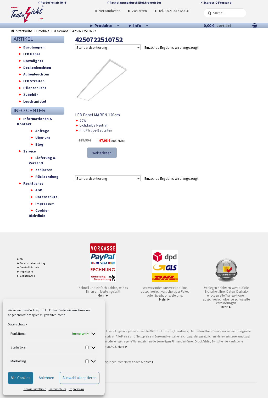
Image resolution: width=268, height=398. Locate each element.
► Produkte (101, 25)
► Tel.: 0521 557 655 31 (172, 10)
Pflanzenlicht (34, 87)
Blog (39, 144)
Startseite (24, 31)
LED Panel (31, 53)
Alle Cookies (20, 377)
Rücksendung (47, 176)
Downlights (33, 60)
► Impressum (25, 271)
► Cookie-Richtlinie (28, 267)
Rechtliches (33, 183)
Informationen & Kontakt (34, 121)
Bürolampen (33, 47)
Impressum (76, 389)
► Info (134, 25)
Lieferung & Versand (42, 160)
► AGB (21, 259)
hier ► (150, 362)
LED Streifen (33, 81)
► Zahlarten (137, 10)
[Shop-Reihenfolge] (108, 47)
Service (29, 151)
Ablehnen (46, 377)
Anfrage (42, 130)
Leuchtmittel (34, 101)
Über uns (43, 137)
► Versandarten (107, 10)
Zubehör (30, 94)
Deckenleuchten (37, 67)
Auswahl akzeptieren (80, 377)
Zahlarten (43, 169)
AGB (38, 190)
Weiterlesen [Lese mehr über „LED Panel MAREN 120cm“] (101, 152)
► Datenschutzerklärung (31, 263)
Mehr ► (103, 295)
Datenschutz (16, 324)
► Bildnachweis (26, 275)
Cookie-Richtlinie (35, 389)
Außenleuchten (36, 74)
